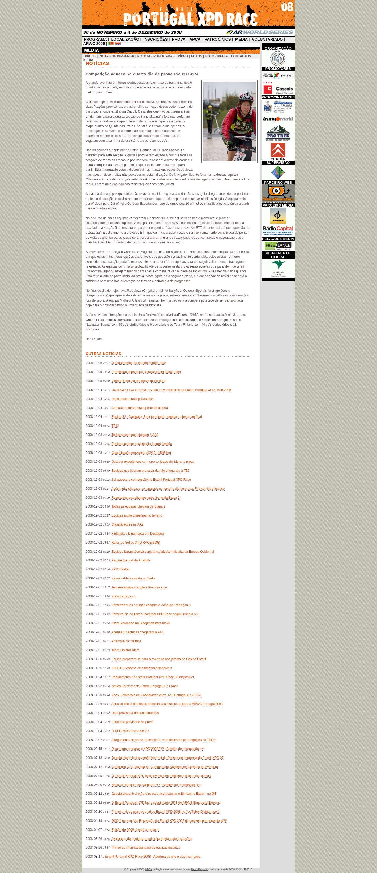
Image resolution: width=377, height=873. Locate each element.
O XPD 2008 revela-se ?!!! (130, 731)
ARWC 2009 (94, 43)
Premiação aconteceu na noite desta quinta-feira (146, 372)
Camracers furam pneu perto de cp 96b (140, 408)
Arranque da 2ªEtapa (126, 641)
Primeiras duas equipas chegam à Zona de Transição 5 (151, 605)
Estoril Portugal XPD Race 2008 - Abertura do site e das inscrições (152, 856)
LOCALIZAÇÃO (125, 39)
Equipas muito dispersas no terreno (137, 515)
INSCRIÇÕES (156, 39)
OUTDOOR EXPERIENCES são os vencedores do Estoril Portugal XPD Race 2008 (171, 390)
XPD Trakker (121, 569)
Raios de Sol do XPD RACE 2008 (136, 542)
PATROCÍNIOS (218, 39)
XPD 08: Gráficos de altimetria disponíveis (142, 668)
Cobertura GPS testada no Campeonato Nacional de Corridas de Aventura (165, 767)
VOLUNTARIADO (267, 39)
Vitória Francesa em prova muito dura (138, 381)
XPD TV (90, 56)
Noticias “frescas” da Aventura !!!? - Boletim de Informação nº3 (156, 785)
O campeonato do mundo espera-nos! (139, 363)
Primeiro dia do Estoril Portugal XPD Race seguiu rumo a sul (155, 614)
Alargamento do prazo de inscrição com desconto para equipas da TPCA (163, 740)
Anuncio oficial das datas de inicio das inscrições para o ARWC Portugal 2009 (166, 704)
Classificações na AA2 (127, 524)
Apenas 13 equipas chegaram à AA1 (137, 632)
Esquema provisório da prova (132, 722)
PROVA (178, 39)
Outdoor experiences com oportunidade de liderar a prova (153, 461)
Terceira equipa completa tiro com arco (139, 587)
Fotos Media (216, 56)
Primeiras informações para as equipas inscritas (146, 847)
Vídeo (183, 56)
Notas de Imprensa (117, 56)
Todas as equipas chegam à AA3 (135, 435)
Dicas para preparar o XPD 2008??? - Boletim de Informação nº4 (158, 749)
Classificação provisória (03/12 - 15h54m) (141, 453)
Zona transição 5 (124, 596)
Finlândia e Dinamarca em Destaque (138, 533)
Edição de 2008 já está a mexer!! (135, 830)
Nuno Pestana (199, 869)
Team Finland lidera (126, 650)
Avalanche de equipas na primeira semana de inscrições (151, 839)
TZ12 (115, 426)
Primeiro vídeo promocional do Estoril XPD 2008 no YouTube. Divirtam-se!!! (166, 812)
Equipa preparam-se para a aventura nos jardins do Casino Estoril (159, 659)
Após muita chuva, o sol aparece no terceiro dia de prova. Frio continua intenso (168, 489)
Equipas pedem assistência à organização (142, 444)
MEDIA (241, 39)
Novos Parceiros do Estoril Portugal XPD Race (145, 686)
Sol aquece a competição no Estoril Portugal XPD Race (151, 479)
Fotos (196, 56)
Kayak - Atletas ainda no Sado (133, 578)
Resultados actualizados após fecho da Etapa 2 (146, 498)
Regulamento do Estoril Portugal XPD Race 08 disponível (153, 677)
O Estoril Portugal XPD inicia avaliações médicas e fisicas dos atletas (161, 776)
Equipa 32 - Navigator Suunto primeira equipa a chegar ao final (157, 417)
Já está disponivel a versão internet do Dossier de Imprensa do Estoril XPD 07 (168, 758)
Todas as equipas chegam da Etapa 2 (138, 506)
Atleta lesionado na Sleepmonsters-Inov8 (140, 623)
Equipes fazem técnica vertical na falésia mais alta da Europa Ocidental (163, 551)
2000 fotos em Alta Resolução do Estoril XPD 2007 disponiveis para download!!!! (169, 821)
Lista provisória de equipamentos (135, 713)
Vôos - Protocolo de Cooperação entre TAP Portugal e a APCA (156, 695)
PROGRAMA (95, 39)
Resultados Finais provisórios (133, 399)
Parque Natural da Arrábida (131, 560)
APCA (194, 39)
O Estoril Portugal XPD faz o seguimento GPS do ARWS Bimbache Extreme (166, 803)
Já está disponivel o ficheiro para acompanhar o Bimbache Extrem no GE (164, 793)
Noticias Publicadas (155, 56)
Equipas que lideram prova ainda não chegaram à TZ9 (151, 470)
